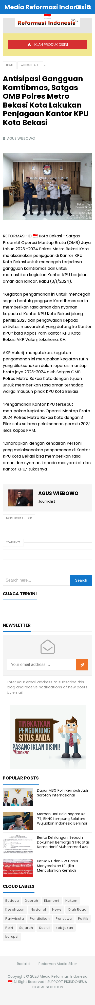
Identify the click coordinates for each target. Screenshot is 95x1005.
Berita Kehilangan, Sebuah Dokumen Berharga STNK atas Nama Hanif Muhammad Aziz (63, 842)
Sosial (44, 927)
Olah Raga (77, 909)
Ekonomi (51, 900)
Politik (83, 918)
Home (9, 65)
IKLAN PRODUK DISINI (51, 44)
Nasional (38, 909)
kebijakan (64, 927)
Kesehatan (15, 909)
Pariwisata (14, 918)
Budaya (12, 900)
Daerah (31, 900)
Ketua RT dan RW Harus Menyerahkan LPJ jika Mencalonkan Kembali (57, 865)
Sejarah (26, 927)
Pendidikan (40, 918)
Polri (9, 927)
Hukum (71, 900)
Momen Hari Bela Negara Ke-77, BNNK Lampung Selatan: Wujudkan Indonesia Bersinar (62, 818)
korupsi (11, 936)
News (57, 909)
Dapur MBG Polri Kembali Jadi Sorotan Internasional (62, 792)
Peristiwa (64, 918)
